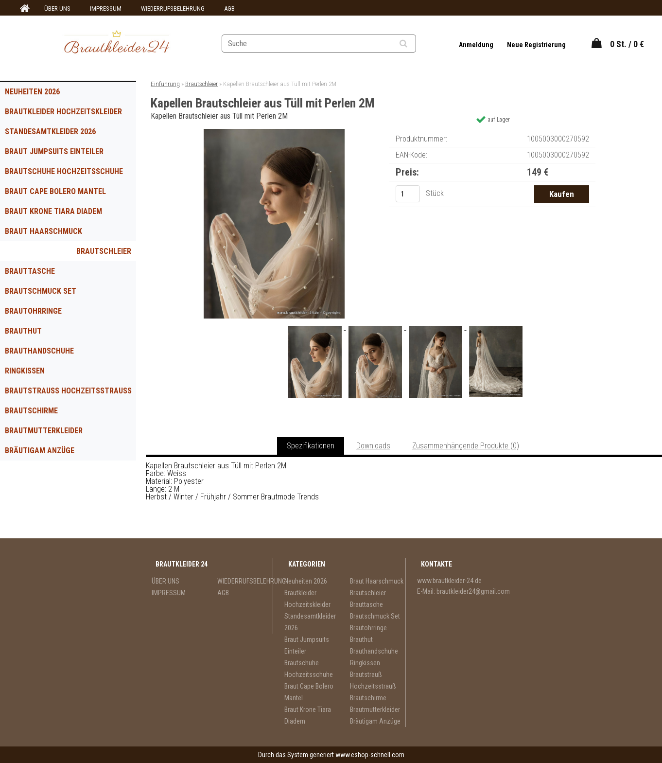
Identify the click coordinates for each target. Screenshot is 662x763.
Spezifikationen (310, 445)
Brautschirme (31, 410)
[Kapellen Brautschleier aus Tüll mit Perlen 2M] (274, 132)
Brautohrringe (33, 311)
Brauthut (23, 331)
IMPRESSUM (106, 8)
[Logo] (116, 43)
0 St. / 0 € (627, 44)
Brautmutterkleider (44, 430)
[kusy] (408, 193)
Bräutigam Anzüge (39, 450)
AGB (229, 8)
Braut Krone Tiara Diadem (53, 211)
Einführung (165, 84)
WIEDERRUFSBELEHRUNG (173, 8)
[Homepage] (23, 9)
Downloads (373, 445)
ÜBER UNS (57, 8)
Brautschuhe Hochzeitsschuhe (64, 171)
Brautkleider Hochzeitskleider (63, 111)
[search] (415, 44)
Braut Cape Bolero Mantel (55, 191)
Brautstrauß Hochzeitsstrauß (68, 390)
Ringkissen (25, 370)
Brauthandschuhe (39, 350)
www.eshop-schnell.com (369, 755)
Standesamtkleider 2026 (50, 131)
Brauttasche (30, 271)
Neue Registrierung (536, 45)
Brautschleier (103, 251)
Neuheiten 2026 (32, 91)
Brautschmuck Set (40, 291)
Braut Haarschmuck (43, 231)
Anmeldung (477, 45)
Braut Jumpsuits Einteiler (54, 151)
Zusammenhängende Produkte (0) (465, 445)
